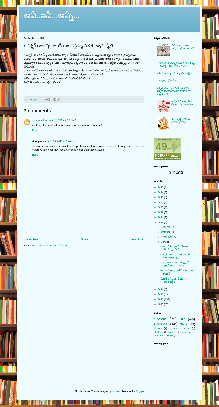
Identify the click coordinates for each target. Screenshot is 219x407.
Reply (35, 130)
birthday (172, 332)
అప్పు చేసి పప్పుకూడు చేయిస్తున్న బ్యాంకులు (182, 103)
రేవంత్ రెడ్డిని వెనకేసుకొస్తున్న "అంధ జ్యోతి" (174, 280)
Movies (158, 328)
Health (187, 328)
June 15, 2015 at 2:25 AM (62, 120)
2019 (161, 212)
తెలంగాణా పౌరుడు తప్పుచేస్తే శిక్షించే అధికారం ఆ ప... (174, 264)
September (167, 237)
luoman (116, 391)
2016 (161, 217)
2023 (161, 197)
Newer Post (31, 239)
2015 (161, 222)
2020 (161, 207)
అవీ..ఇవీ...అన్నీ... (51, 15)
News (170, 336)
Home (84, 239)
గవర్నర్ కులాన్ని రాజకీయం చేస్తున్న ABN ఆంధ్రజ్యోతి (177, 256)
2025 (161, 187)
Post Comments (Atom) (53, 245)
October (166, 231)
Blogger (140, 391)
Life (182, 319)
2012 (161, 299)
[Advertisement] (84, 222)
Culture (173, 328)
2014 (161, 289)
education (159, 335)
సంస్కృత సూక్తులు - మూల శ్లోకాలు (181, 120)
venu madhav (39, 120)
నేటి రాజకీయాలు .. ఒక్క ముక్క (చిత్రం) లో (182, 47)
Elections (158, 332)
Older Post (137, 239)
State (183, 324)
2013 (161, 294)
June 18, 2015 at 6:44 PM (61, 141)
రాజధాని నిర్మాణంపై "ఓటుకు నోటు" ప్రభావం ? (174, 248)
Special (160, 319)
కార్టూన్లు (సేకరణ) (168, 80)
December (167, 226)
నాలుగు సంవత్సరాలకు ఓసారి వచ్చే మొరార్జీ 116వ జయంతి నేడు (177, 64)
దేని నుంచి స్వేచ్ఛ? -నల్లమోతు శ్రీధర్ (175, 73)
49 (161, 146)
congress (186, 332)
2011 (161, 304)
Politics (160, 324)
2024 (161, 192)
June (164, 242)
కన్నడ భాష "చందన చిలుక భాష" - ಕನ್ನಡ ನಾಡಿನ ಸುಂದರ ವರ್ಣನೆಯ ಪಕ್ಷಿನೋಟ (174, 91)
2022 (161, 202)
